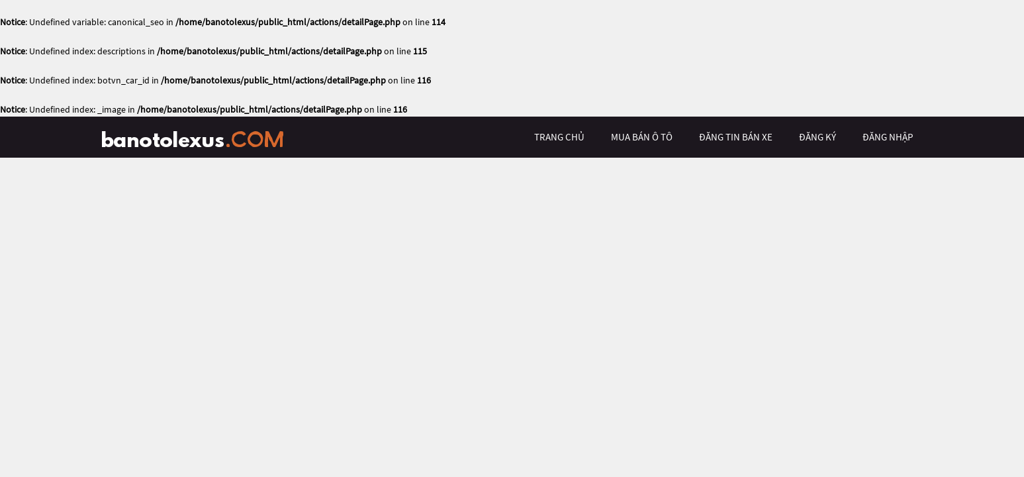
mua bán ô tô (642, 137)
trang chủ (559, 137)
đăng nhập (887, 137)
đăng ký (817, 137)
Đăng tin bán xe (735, 137)
